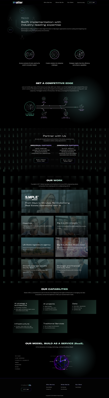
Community (81, 2)
